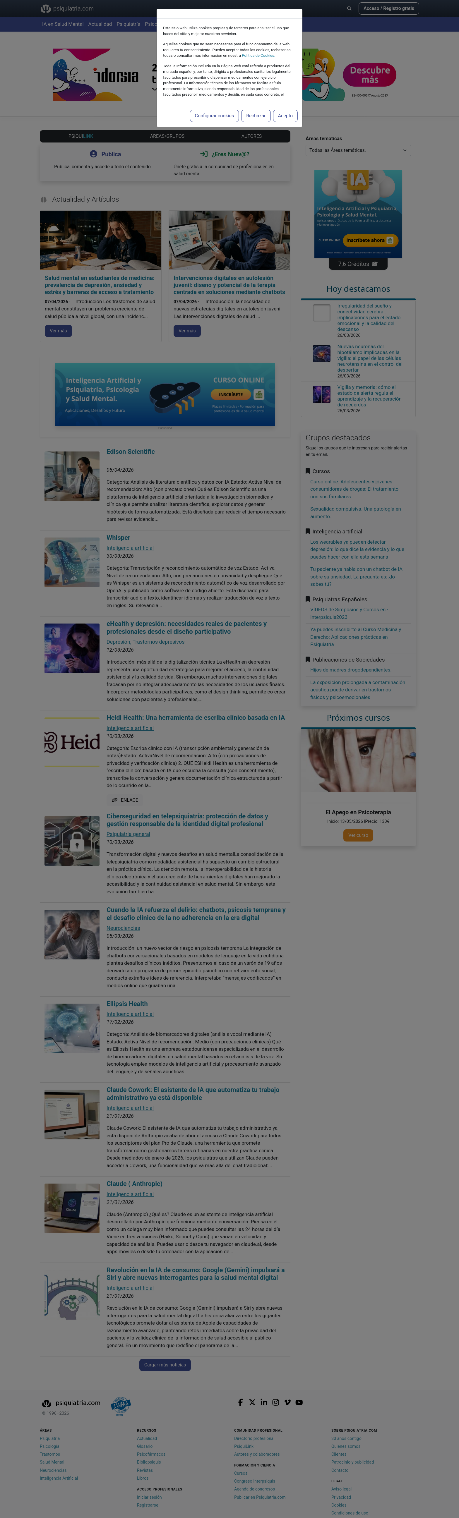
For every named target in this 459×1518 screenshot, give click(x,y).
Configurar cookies (214, 116)
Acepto (285, 116)
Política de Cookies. (258, 55)
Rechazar (256, 116)
